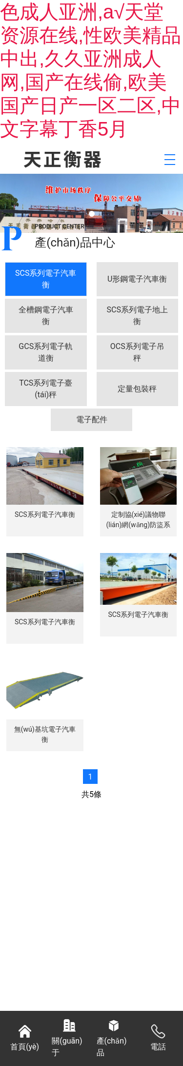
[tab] (46, 279)
